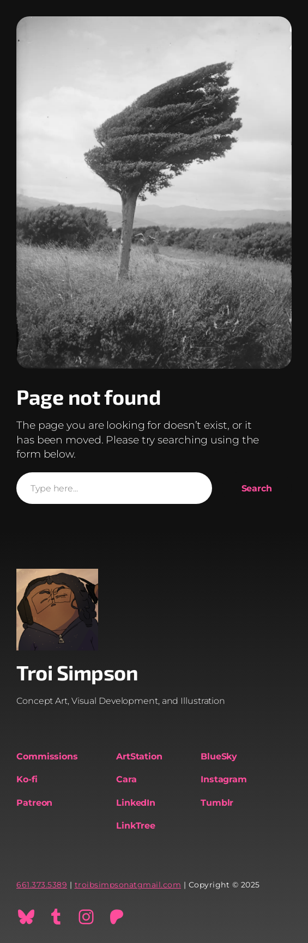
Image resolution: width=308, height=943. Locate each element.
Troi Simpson (77, 672)
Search (256, 488)
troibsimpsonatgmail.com (128, 885)
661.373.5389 (41, 885)
